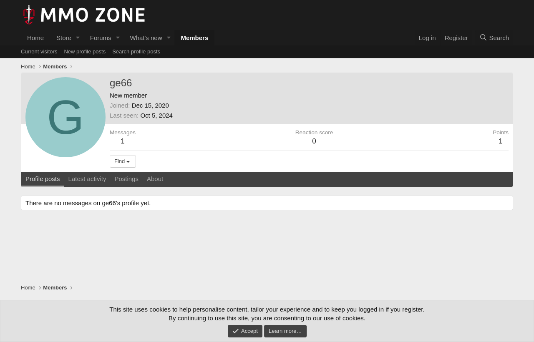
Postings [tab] (126, 178)
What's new (146, 37)
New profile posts (85, 51)
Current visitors (39, 51)
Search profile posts (136, 51)
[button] (78, 37)
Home (35, 37)
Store (63, 37)
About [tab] (155, 178)
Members (194, 37)
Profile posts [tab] (42, 178)
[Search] (494, 37)
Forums (100, 37)
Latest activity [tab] (87, 178)
